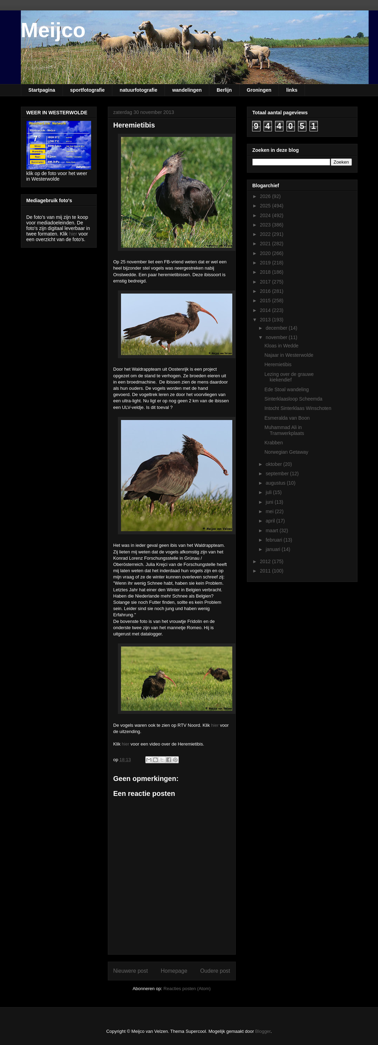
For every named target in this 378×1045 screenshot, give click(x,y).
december (277, 328)
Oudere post (215, 971)
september (278, 473)
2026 (266, 196)
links (291, 90)
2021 (266, 243)
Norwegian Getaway (286, 452)
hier (215, 725)
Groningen (259, 90)
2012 (266, 561)
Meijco (53, 30)
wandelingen (187, 90)
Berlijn (224, 90)
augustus (276, 483)
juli (269, 492)
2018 (266, 272)
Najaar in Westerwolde (288, 355)
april (271, 521)
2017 (266, 282)
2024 (266, 215)
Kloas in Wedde (281, 345)
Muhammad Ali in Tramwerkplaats (284, 430)
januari (274, 549)
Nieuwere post (130, 971)
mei (270, 511)
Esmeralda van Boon (286, 418)
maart (273, 530)
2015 (266, 300)
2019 (266, 262)
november (277, 337)
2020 (266, 253)
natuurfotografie (138, 90)
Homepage (174, 971)
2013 (266, 319)
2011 (266, 571)
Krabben (273, 442)
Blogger (263, 1031)
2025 (266, 205)
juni (270, 502)
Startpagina (42, 90)
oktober (274, 464)
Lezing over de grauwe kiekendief (289, 377)
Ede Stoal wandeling (286, 389)
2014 (266, 310)
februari (274, 540)
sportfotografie (87, 90)
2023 (266, 225)
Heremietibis (277, 364)
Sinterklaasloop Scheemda (293, 399)
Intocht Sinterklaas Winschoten (297, 408)
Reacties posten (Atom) (187, 988)
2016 (266, 291)
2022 (266, 234)
